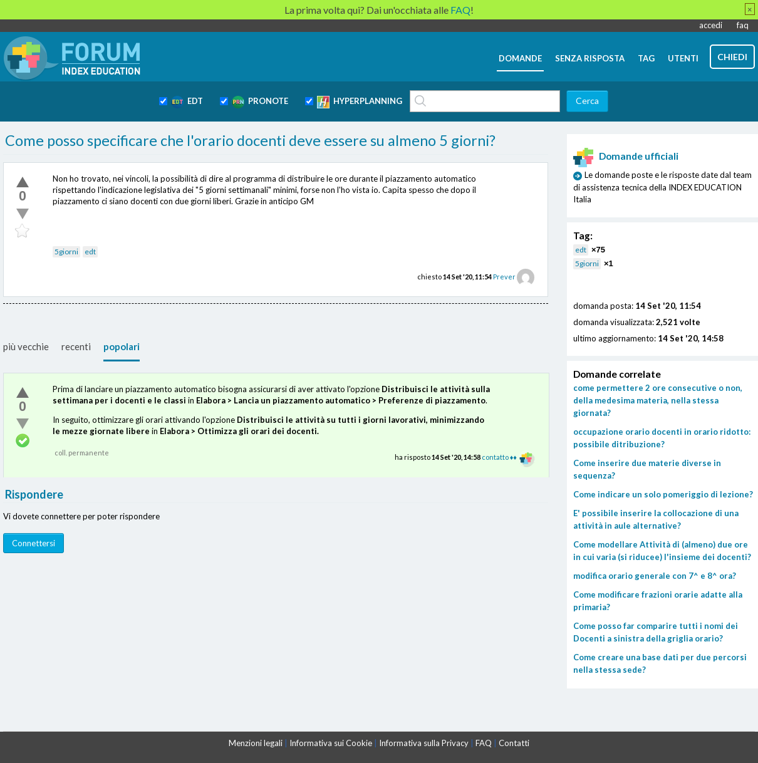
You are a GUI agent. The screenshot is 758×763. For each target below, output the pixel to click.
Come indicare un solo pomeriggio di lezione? (663, 494)
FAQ (483, 743)
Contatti (514, 743)
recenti (76, 346)
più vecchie (26, 346)
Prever (504, 276)
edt (90, 251)
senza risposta (590, 58)
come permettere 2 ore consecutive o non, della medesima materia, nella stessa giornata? (657, 400)
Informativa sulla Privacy (424, 743)
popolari (121, 346)
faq (743, 25)
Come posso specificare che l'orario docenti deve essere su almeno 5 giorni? (250, 140)
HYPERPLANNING (359, 102)
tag (646, 58)
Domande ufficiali (625, 156)
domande (520, 58)
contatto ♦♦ (499, 457)
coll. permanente (82, 453)
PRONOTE (260, 102)
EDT (187, 102)
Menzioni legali (256, 743)
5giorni (66, 251)
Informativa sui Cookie (330, 743)
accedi (710, 25)
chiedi (732, 56)
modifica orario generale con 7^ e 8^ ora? (654, 576)
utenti (683, 58)
